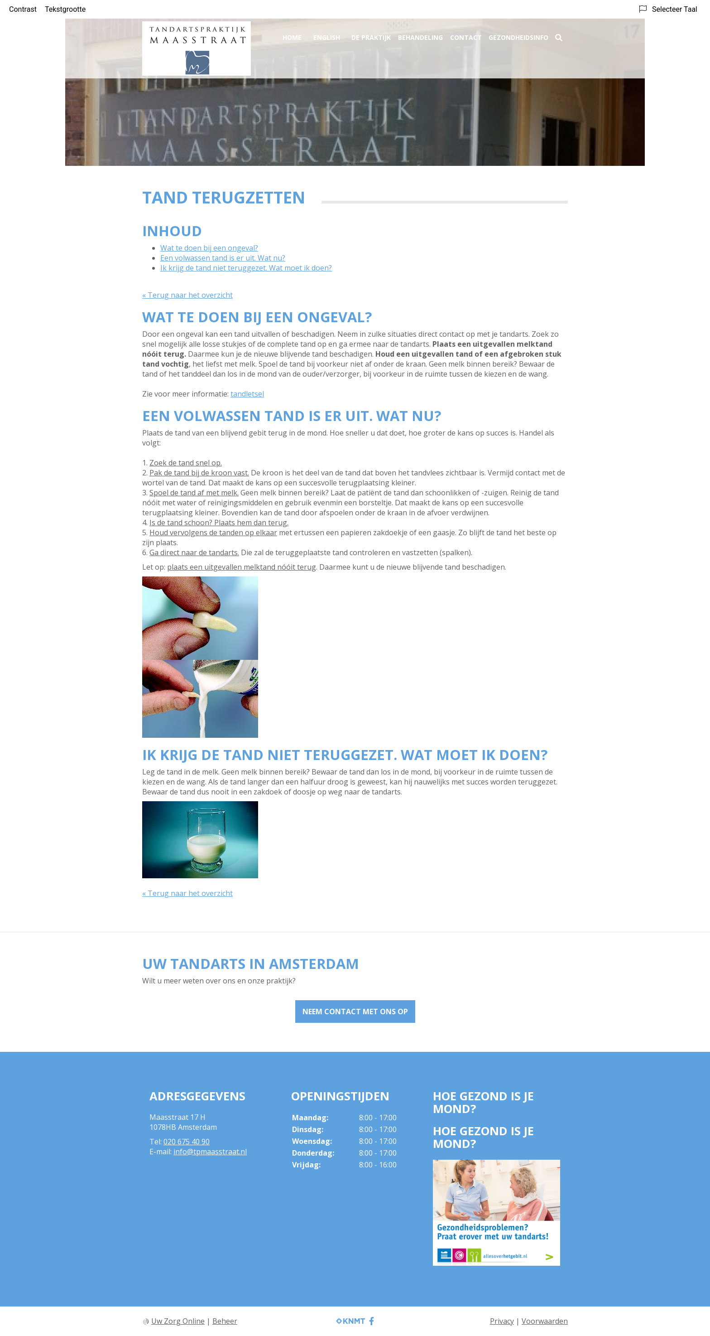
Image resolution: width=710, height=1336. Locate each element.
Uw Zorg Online (178, 1321)
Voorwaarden (545, 1321)
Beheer (224, 1321)
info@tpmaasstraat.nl (210, 1152)
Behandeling (420, 34)
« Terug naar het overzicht (187, 295)
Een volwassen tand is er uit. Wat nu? (222, 258)
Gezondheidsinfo (518, 34)
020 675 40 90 (186, 1142)
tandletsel (247, 394)
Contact (466, 34)
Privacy (502, 1321)
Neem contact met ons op (355, 1012)
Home (292, 34)
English (326, 34)
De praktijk (371, 34)
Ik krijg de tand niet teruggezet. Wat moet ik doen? (246, 268)
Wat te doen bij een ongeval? (209, 248)
